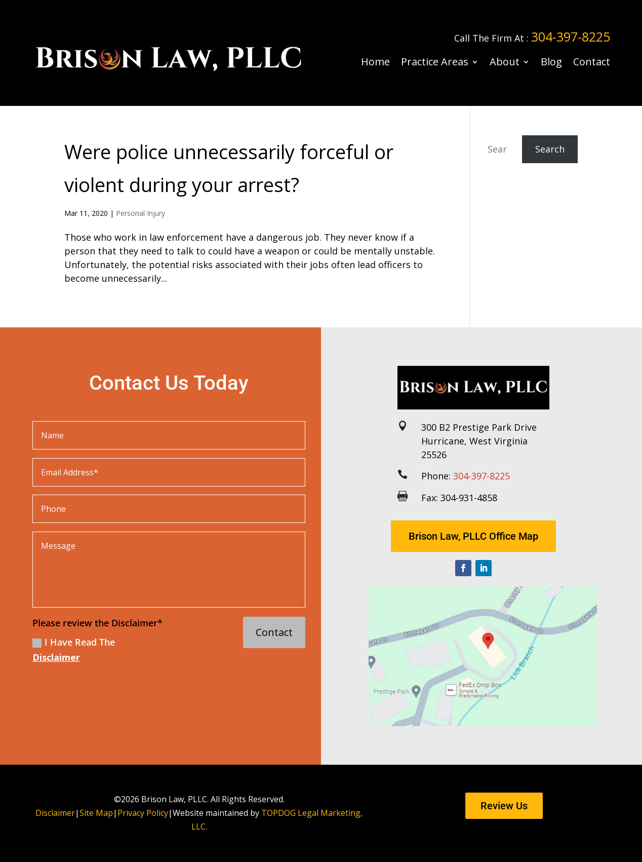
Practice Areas (434, 61)
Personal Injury (140, 213)
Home (375, 61)
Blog (551, 61)
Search (550, 149)
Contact (591, 61)
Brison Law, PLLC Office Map (473, 536)
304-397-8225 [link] (570, 36)
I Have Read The (73, 650)
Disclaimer (56, 657)
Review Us (504, 806)
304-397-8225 (481, 476)
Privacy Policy (142, 812)
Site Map (96, 812)
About (504, 61)
